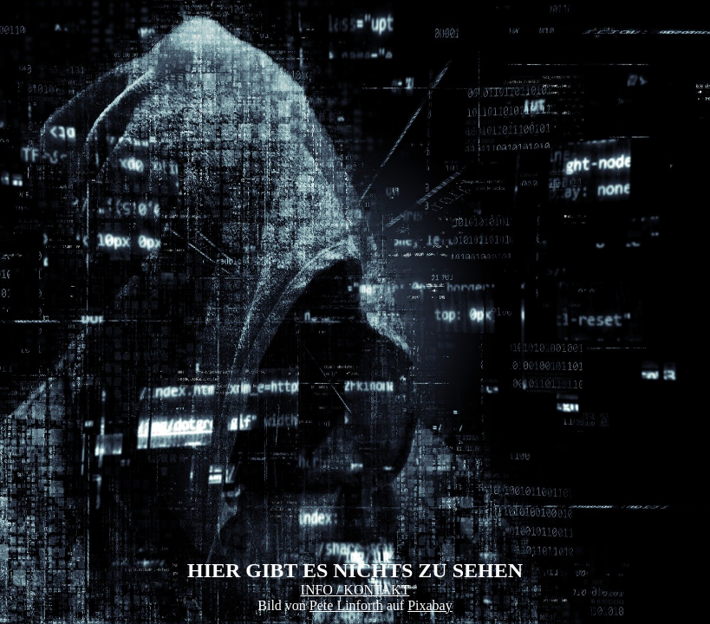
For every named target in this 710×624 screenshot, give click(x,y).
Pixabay (430, 605)
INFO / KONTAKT (355, 589)
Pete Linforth (346, 605)
